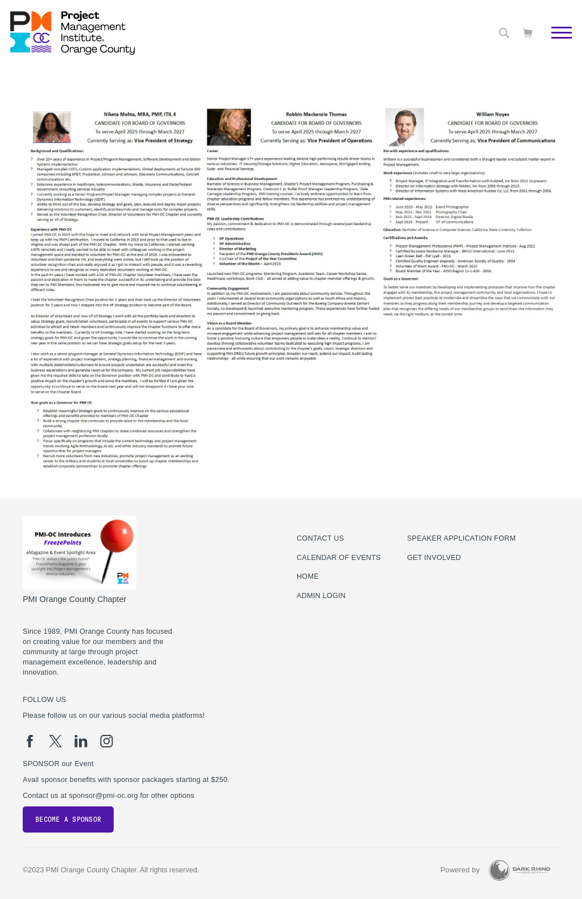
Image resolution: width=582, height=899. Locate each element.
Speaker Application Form (461, 538)
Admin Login (321, 596)
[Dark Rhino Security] (519, 870)
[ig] (106, 741)
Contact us (320, 538)
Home (308, 576)
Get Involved (434, 558)
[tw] (55, 741)
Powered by (460, 870)
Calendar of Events (339, 558)
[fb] (30, 741)
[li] (81, 741)
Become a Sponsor (68, 819)
